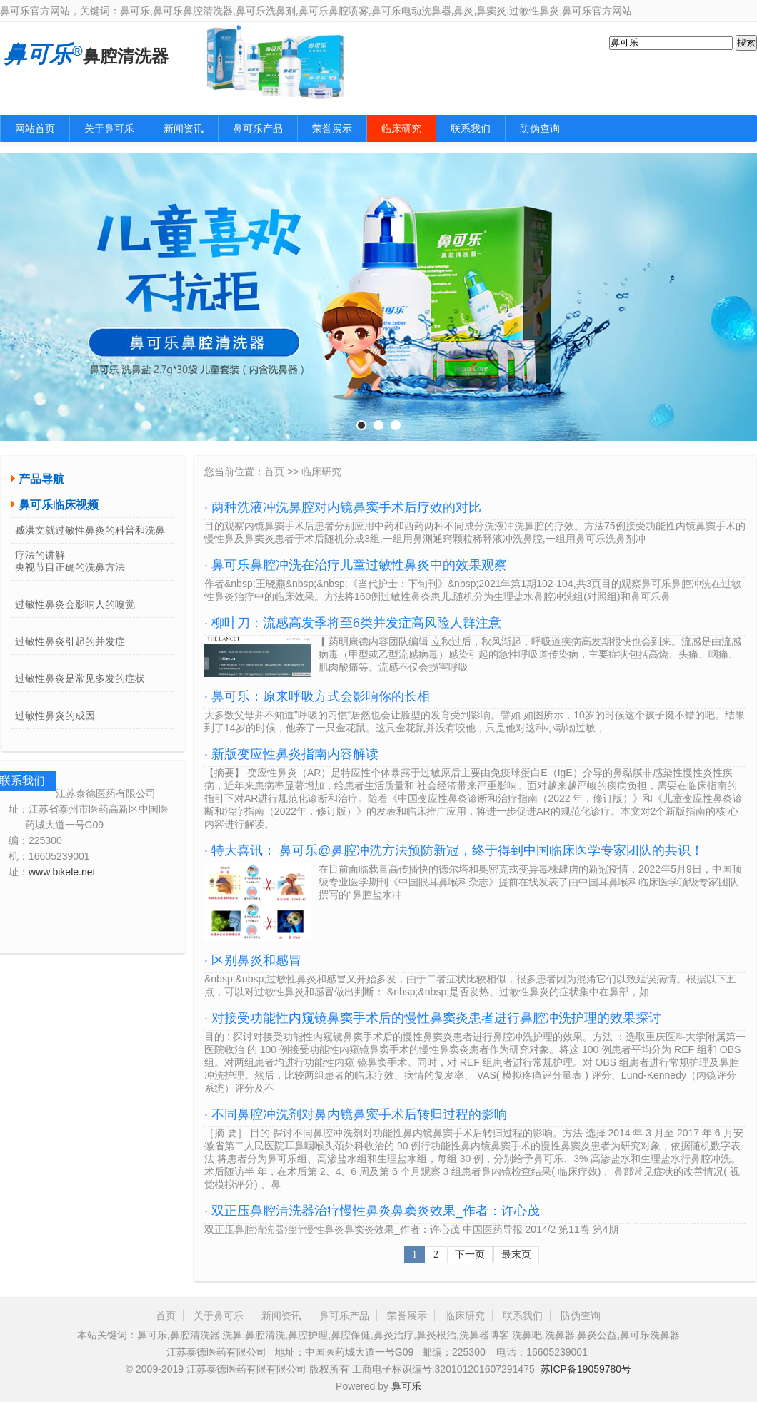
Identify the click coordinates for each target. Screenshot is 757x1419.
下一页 (470, 1254)
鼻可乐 (406, 1386)
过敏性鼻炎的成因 (55, 715)
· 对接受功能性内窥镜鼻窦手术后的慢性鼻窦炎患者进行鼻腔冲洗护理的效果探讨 (432, 1018)
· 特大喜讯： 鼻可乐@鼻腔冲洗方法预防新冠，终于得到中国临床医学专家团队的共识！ (453, 850)
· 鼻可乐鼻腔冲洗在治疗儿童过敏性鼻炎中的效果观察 (355, 565)
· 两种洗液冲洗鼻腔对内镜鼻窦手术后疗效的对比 (342, 507)
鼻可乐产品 (258, 128)
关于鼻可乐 (109, 128)
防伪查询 (540, 128)
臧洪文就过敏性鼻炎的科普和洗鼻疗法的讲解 (90, 534)
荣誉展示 (332, 128)
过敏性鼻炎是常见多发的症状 (80, 678)
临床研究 (401, 128)
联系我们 (471, 128)
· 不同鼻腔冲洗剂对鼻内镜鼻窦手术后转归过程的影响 (355, 1114)
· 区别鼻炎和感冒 (252, 960)
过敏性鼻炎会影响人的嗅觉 (75, 604)
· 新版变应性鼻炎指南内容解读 (291, 754)
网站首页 (35, 128)
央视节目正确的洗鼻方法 (70, 567)
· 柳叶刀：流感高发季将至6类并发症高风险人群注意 (352, 623)
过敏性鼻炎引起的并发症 (70, 641)
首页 (274, 471)
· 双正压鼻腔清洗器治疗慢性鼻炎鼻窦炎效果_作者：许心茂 (372, 1211)
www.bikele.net (62, 872)
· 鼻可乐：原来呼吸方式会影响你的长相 (317, 696)
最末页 (516, 1254)
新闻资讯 (184, 128)
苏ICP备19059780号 (586, 1369)
